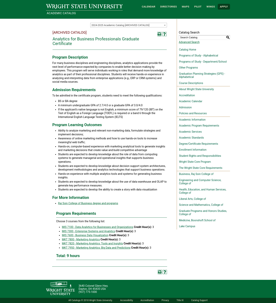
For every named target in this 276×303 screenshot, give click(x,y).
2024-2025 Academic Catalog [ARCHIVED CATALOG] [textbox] (120, 25)
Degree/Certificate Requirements (198, 143)
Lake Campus (187, 226)
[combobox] (128, 25)
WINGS (210, 6)
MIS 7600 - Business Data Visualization (85, 235)
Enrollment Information (192, 149)
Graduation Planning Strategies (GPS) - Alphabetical (202, 75)
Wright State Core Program (195, 161)
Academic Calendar (190, 101)
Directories (168, 6)
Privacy (165, 300)
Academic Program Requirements (199, 125)
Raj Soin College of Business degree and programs (88, 203)
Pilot (197, 6)
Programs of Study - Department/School (203, 61)
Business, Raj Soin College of (196, 174)
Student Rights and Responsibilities (200, 155)
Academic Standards (191, 137)
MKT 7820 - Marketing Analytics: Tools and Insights (92, 243)
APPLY (224, 6)
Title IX (180, 300)
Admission (185, 107)
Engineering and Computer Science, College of (200, 182)
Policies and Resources (193, 113)
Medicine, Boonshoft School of (197, 220)
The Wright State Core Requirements (200, 167)
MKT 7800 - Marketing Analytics (81, 239)
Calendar (148, 6)
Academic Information (192, 119)
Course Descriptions (191, 83)
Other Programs (188, 67)
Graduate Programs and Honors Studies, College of (203, 212)
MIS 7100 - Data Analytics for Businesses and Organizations (97, 227)
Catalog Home (187, 49)
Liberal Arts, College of (192, 198)
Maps (185, 6)
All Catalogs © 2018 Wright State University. (90, 300)
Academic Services (190, 131)
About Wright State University (196, 89)
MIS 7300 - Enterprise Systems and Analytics (88, 231)
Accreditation (187, 95)
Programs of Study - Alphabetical (198, 55)
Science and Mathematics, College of (201, 204)
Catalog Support (199, 300)
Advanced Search (189, 42)
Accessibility (126, 300)
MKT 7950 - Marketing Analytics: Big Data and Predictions (96, 247)
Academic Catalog (61, 13)
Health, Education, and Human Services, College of (202, 191)
